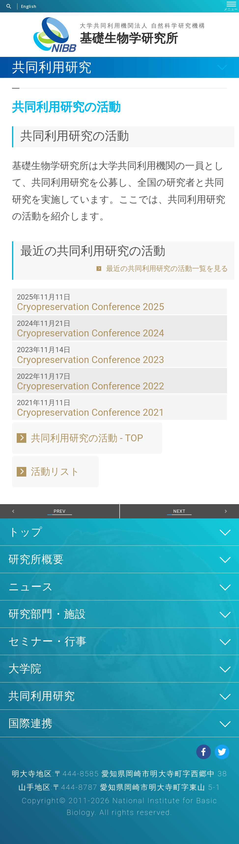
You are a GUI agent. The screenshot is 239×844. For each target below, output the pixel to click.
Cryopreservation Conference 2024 (90, 333)
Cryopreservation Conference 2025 (90, 306)
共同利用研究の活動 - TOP (87, 438)
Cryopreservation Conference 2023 (90, 359)
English (28, 6)
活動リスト (55, 471)
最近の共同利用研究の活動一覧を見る (167, 268)
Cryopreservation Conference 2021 (90, 412)
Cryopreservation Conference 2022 (90, 386)
